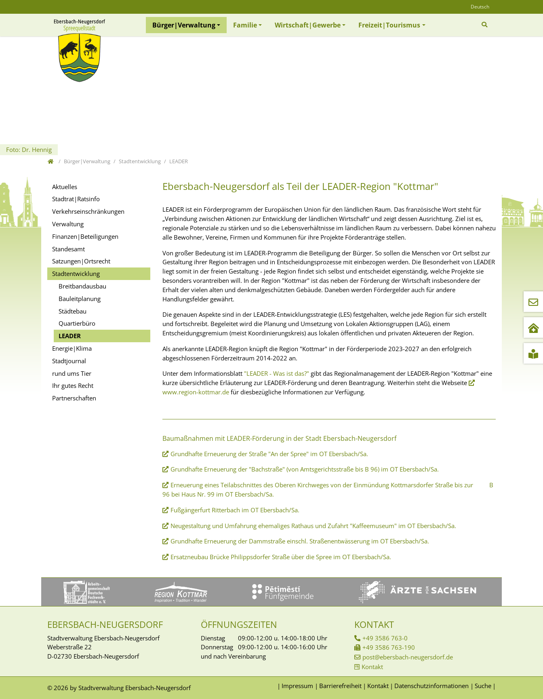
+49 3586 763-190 (388, 647)
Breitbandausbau (82, 286)
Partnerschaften (74, 398)
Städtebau (72, 311)
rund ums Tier (71, 373)
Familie (245, 25)
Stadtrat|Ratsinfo (76, 199)
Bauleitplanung (80, 299)
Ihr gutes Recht (72, 385)
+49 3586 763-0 (385, 638)
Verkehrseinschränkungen (88, 211)
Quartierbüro (77, 323)
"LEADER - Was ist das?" (276, 373)
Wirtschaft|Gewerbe (308, 25)
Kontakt (372, 667)
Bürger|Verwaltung (183, 25)
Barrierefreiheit (340, 686)
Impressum (297, 686)
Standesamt (68, 249)
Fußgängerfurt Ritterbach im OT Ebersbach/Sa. (234, 510)
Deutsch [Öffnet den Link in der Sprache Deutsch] (480, 6)
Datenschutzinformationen (431, 686)
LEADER (70, 336)
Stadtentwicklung (76, 273)
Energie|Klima (72, 348)
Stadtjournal (69, 361)
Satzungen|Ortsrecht (81, 261)
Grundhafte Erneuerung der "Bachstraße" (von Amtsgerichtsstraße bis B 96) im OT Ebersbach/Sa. (304, 469)
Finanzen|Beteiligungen (85, 236)
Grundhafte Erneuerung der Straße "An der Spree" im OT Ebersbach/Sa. (269, 454)
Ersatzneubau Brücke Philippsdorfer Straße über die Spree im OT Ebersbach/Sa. (281, 557)
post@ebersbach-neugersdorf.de (407, 657)
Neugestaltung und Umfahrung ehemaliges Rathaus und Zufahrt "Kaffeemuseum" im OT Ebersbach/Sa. (313, 526)
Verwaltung (68, 224)
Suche (483, 686)
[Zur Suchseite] (485, 24)
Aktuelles (64, 187)
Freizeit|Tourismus (389, 25)
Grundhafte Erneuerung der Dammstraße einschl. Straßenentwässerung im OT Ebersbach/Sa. (299, 541)
